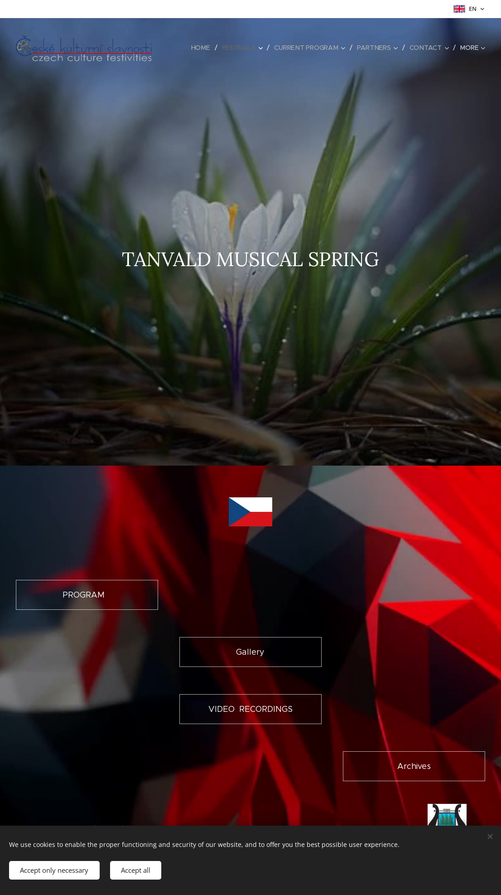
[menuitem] (202, 47)
